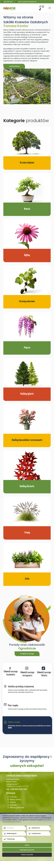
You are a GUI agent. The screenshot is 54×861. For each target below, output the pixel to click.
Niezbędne (10, 828)
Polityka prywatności (14, 822)
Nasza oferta (15, 799)
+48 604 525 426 (18, 789)
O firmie (13, 797)
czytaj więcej (14, 66)
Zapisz (27, 845)
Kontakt (13, 805)
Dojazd (13, 802)
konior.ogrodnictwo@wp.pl (27, 2)
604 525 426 (8, 2)
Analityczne (36, 828)
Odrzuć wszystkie (27, 855)
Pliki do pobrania (17, 807)
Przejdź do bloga (27, 654)
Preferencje (11, 839)
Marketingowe (12, 833)
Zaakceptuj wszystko (27, 850)
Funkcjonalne (36, 833)
